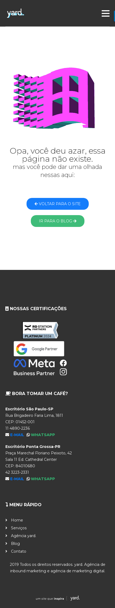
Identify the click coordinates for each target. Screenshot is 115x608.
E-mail (17, 434)
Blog (15, 543)
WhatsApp (43, 434)
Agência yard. (23, 535)
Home (17, 520)
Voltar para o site (58, 203)
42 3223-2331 (17, 472)
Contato (18, 551)
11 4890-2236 (17, 428)
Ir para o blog (57, 221)
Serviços (19, 528)
